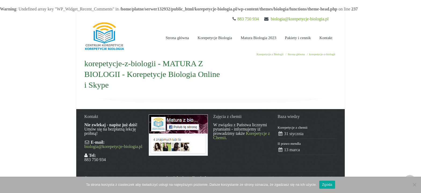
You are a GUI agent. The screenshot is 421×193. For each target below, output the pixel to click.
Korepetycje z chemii (292, 127)
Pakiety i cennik (298, 38)
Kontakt (326, 38)
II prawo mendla (289, 144)
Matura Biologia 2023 (258, 38)
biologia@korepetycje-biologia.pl (300, 19)
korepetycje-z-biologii (322, 54)
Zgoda (327, 185)
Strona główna (177, 38)
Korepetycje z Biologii (270, 54)
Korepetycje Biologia (215, 38)
